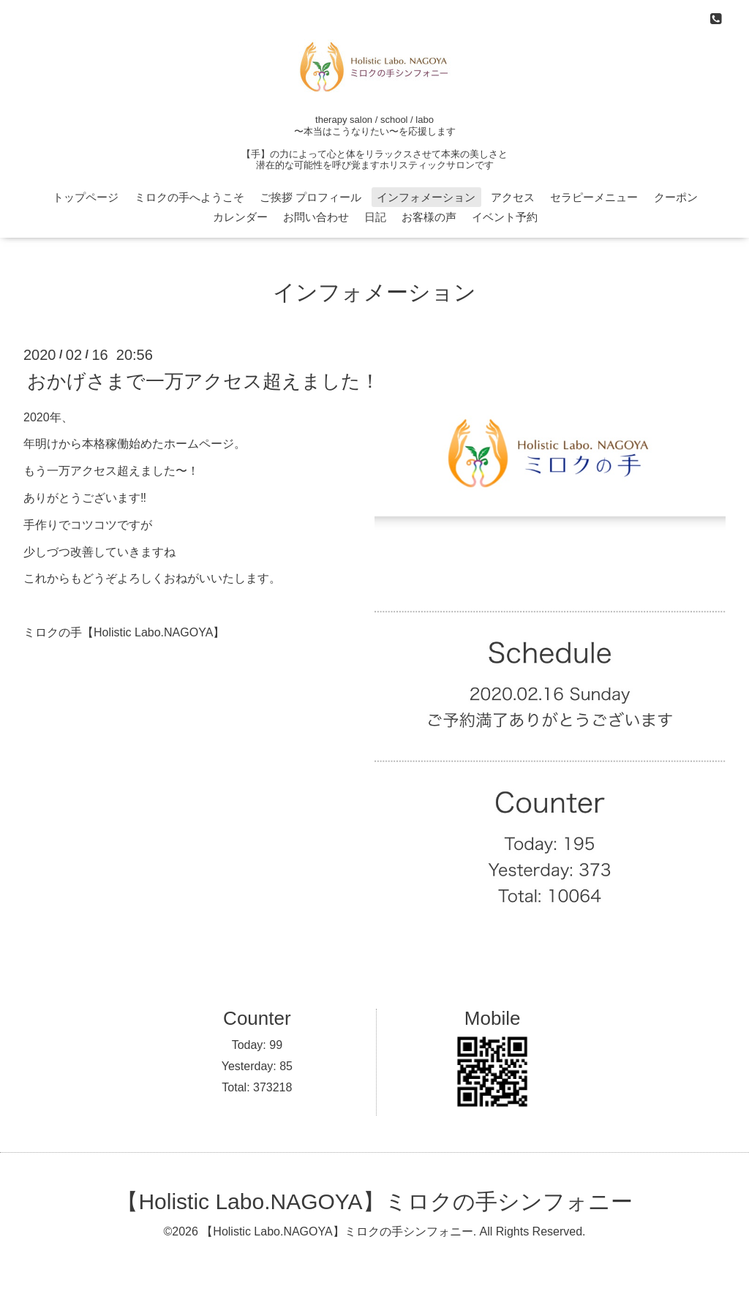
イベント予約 (505, 217)
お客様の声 (429, 217)
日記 (375, 217)
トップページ (85, 197)
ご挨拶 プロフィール (310, 197)
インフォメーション (426, 197)
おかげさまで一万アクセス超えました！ (203, 380)
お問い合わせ (316, 217)
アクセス (513, 197)
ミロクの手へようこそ (189, 197)
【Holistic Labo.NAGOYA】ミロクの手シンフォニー (374, 1201)
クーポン (676, 197)
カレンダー (240, 217)
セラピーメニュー (594, 197)
